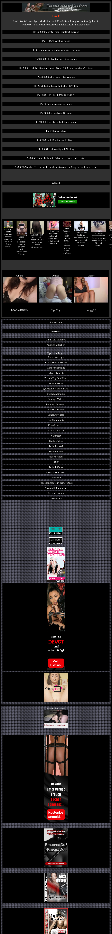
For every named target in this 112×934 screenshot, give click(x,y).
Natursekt (56, 435)
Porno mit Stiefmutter (56, 488)
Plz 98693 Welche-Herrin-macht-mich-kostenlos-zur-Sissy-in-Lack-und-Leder (56, 167)
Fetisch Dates (56, 383)
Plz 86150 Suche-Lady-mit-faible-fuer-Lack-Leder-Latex (56, 158)
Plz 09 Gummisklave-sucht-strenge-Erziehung (56, 49)
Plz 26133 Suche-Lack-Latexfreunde (56, 76)
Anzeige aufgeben (56, 344)
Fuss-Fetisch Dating (56, 472)
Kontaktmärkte (56, 425)
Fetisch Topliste (56, 372)
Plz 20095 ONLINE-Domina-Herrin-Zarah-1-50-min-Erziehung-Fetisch (56, 67)
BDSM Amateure (56, 409)
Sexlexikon (56, 477)
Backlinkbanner (56, 493)
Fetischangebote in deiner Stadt (55, 482)
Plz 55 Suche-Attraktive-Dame (56, 103)
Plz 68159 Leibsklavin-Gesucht (56, 112)
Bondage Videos (56, 399)
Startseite (56, 331)
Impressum (56, 322)
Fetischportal (56, 446)
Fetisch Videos (55, 456)
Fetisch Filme (56, 451)
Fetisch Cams (56, 467)
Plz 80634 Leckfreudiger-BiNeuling (56, 149)
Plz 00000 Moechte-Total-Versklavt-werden (56, 31)
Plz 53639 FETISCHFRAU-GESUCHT (56, 94)
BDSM (56, 461)
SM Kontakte (56, 440)
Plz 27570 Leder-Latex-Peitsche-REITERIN (56, 85)
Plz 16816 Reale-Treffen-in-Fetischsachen (56, 58)
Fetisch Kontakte (56, 393)
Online (20, 288)
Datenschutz (56, 498)
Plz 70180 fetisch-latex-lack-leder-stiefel (56, 122)
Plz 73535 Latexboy (56, 131)
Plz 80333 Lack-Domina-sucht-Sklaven (56, 140)
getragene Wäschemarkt (56, 388)
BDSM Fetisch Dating (56, 362)
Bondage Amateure (56, 404)
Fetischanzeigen (56, 357)
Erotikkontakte (56, 430)
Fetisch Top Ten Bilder (56, 378)
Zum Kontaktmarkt (56, 339)
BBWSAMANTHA (20, 310)
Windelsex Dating (56, 367)
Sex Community (56, 420)
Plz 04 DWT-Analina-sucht (56, 40)
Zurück (56, 182)
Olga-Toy (55, 310)
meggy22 (91, 310)
